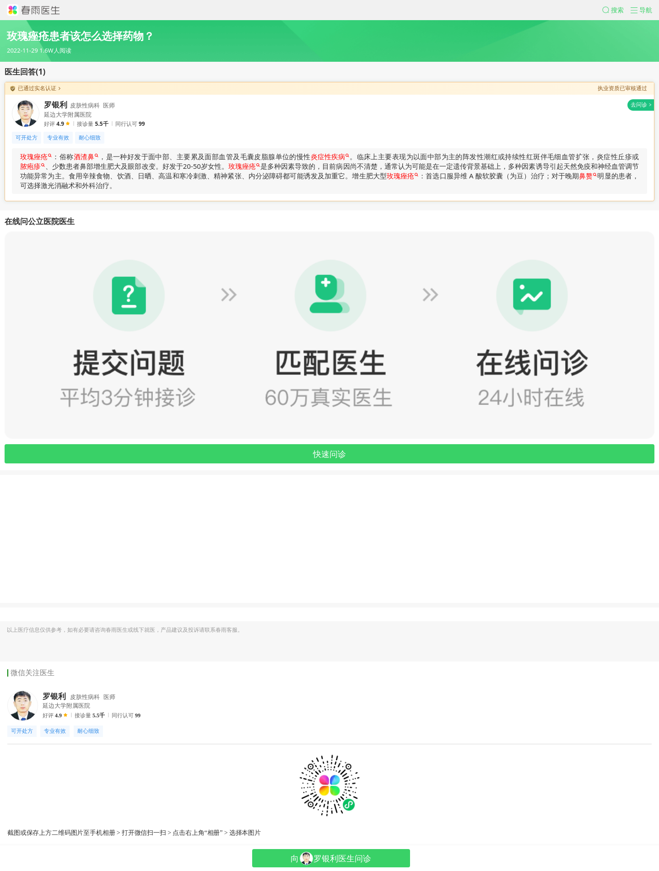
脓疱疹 (32, 166)
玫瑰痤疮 (36, 156)
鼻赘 (588, 175)
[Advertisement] (274, 539)
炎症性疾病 (330, 156)
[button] (616, 10)
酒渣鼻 (86, 156)
